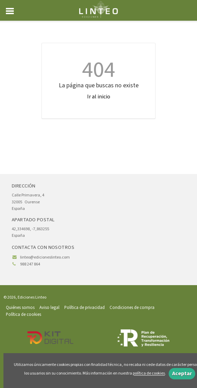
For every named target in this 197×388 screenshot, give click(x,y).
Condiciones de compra (132, 307)
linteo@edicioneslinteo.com (45, 257)
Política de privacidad (84, 307)
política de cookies (149, 374)
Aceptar (182, 373)
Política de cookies (23, 314)
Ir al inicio (98, 96)
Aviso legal (49, 307)
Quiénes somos (20, 307)
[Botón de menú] (12, 11)
